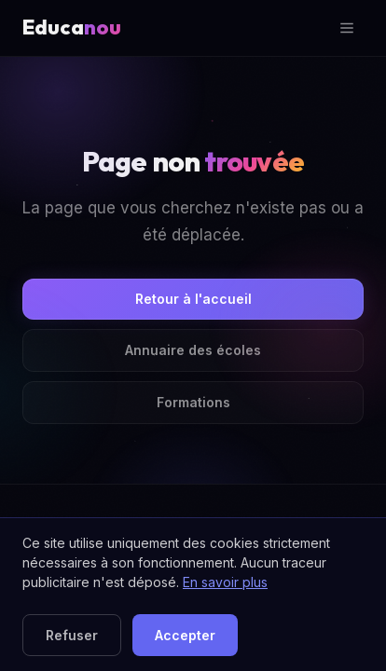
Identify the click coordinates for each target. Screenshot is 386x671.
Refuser (72, 635)
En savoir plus (225, 582)
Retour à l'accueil (193, 299)
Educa (71, 27)
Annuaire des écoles (193, 350)
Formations (193, 402)
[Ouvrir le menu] (347, 28)
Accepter (185, 635)
